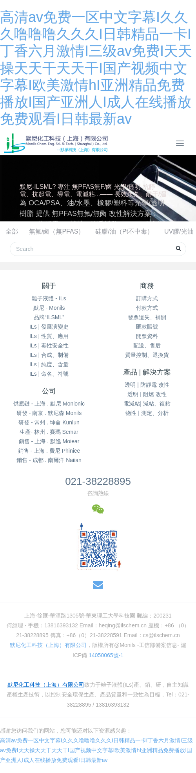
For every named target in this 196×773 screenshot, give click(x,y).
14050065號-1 (106, 655)
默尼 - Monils (49, 308)
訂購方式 (147, 298)
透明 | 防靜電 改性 (147, 385)
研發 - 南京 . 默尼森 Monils (49, 413)
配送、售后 (147, 345)
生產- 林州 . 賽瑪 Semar (49, 432)
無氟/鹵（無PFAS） (56, 231)
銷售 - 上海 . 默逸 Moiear (49, 441)
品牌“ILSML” (49, 317)
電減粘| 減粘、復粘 (147, 403)
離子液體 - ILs (49, 298)
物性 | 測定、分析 (146, 413)
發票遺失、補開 (147, 317)
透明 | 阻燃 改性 (146, 394)
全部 (11, 231)
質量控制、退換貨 (147, 355)
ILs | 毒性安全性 (49, 345)
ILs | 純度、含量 (49, 364)
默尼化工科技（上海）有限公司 (48, 645)
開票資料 (147, 336)
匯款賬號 (147, 326)
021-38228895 (98, 481)
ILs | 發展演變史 (49, 326)
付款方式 (147, 308)
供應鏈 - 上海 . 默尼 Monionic (49, 403)
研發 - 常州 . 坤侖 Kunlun (49, 422)
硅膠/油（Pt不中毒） (124, 231)
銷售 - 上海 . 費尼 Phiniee (49, 451)
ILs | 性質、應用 (49, 336)
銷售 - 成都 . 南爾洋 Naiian (49, 460)
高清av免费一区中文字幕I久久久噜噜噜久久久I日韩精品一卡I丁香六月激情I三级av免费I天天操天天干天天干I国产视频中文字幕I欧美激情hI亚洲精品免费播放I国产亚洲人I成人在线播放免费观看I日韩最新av (96, 68)
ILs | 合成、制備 (49, 355)
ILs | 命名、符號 (49, 374)
